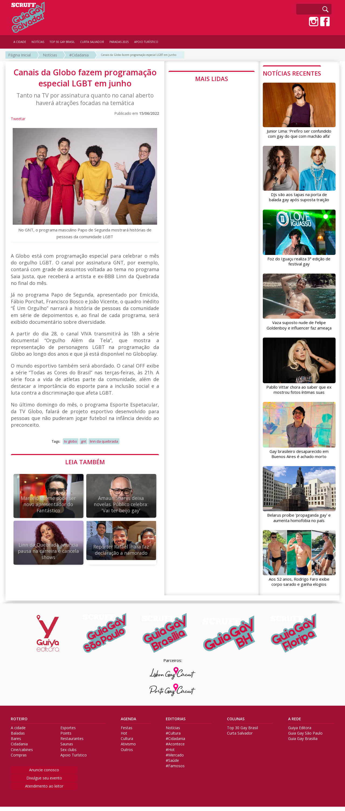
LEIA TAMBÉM (85, 462)
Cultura (127, 742)
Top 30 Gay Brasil (242, 731)
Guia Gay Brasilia (303, 742)
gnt (83, 441)
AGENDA (128, 723)
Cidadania (19, 748)
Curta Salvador (240, 737)
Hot (124, 737)
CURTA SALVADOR (92, 42)
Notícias (50, 55)
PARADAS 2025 (119, 42)
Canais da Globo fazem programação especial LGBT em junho (138, 55)
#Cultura (173, 737)
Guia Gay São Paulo (305, 737)
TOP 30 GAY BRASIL (62, 42)
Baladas (18, 737)
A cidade (18, 731)
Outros (127, 753)
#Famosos (175, 770)
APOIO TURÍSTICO (146, 42)
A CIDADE (19, 42)
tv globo (70, 441)
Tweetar (18, 118)
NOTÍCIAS (38, 42)
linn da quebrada (104, 441)
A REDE (294, 723)
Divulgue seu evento (44, 782)
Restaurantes (72, 742)
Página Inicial (19, 55)
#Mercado (175, 759)
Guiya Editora (299, 731)
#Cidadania (79, 55)
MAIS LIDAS (211, 79)
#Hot (170, 753)
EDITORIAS (175, 723)
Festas (126, 731)
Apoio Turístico (73, 759)
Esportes (68, 731)
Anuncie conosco (44, 773)
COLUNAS (235, 723)
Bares (16, 742)
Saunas (66, 748)
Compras (19, 759)
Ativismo (128, 748)
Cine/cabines (22, 753)
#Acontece (175, 748)
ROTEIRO (19, 723)
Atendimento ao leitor (44, 790)
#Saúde (172, 764)
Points (65, 737)
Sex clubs (68, 753)
